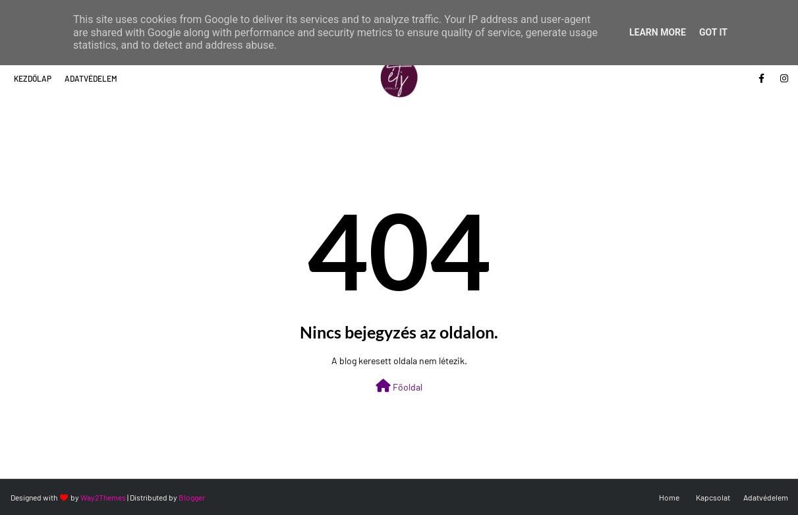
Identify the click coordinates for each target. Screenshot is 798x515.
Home (669, 497)
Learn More (657, 32)
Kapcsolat (713, 497)
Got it (713, 32)
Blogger (192, 497)
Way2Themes (103, 497)
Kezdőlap (32, 78)
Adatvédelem (91, 78)
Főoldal (399, 386)
